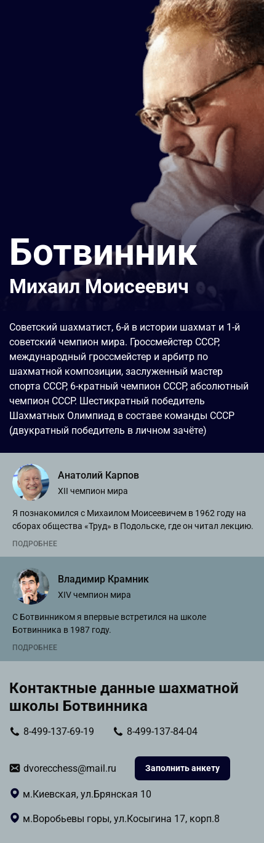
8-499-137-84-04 (162, 731)
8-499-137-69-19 (58, 731)
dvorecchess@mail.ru (69, 768)
